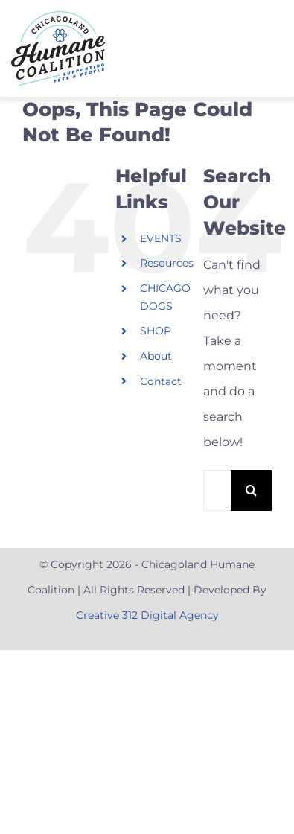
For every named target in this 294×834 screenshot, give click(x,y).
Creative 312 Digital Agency (147, 615)
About (156, 356)
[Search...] (217, 490)
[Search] (251, 490)
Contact (161, 381)
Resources (167, 263)
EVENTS (161, 238)
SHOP (155, 330)
